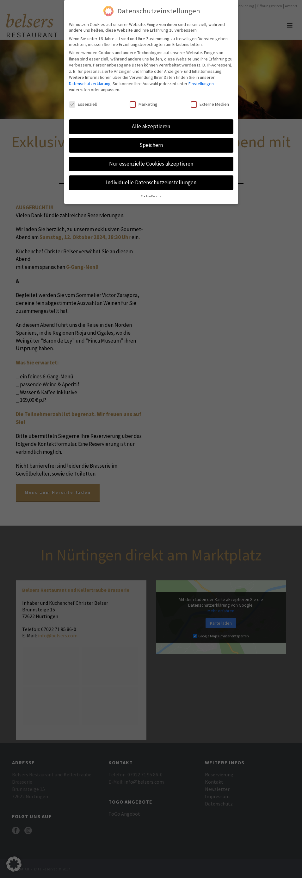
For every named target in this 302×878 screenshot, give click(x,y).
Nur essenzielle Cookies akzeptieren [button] (151, 160)
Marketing (143, 101)
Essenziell (83, 101)
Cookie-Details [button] (151, 193)
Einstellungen (201, 81)
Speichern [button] (151, 142)
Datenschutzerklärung (90, 81)
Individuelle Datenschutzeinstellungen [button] (151, 179)
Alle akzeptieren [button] (151, 123)
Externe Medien (210, 101)
